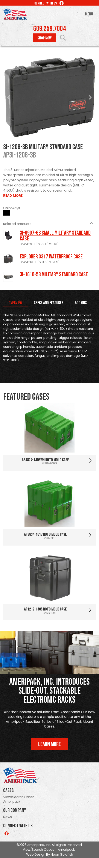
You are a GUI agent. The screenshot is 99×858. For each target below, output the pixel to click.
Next (90, 97)
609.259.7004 (49, 28)
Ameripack (11, 801)
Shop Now (44, 38)
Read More (13, 195)
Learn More (49, 744)
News (7, 817)
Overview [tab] (15, 302)
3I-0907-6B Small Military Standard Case (55, 236)
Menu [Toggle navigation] (89, 14)
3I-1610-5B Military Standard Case (54, 274)
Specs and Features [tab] (48, 302)
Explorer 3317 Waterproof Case (51, 256)
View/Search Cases (19, 797)
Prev (8, 97)
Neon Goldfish (62, 854)
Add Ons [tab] (81, 302)
